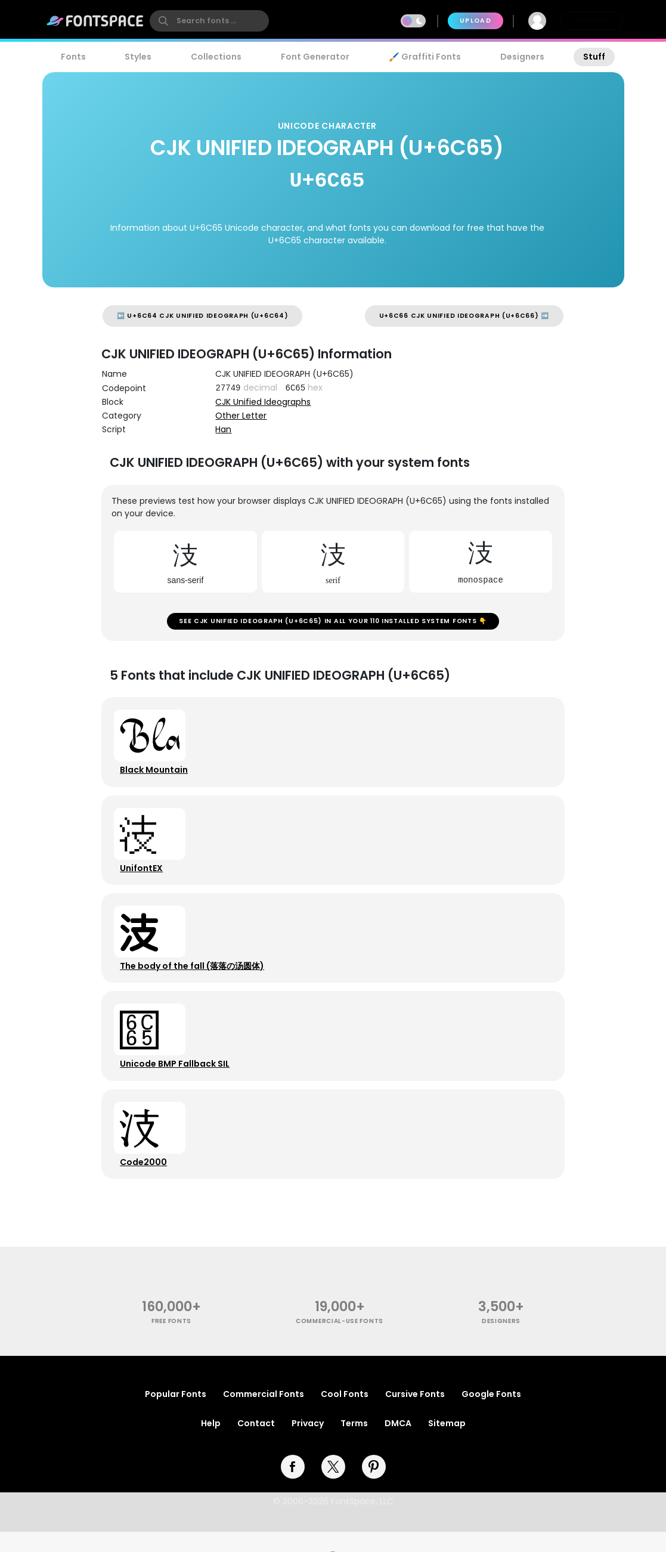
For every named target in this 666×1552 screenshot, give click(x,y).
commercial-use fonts (339, 1341)
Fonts (73, 57)
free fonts (171, 1341)
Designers (522, 57)
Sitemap (447, 1443)
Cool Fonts (344, 1414)
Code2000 (145, 1181)
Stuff (594, 57)
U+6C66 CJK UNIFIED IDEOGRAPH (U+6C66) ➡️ (464, 315)
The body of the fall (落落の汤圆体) (194, 978)
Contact (256, 1443)
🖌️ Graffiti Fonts (424, 57)
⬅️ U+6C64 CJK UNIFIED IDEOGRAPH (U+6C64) (202, 315)
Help (211, 1443)
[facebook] (293, 1487)
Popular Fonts (175, 1414)
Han (223, 429)
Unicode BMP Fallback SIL (176, 1079)
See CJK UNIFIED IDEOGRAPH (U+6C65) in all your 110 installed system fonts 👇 (333, 622)
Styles (138, 57)
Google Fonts (491, 1414)
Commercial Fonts (263, 1414)
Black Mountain (156, 775)
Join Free (591, 20)
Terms (354, 1443)
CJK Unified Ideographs (263, 402)
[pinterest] (374, 1487)
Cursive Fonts (415, 1414)
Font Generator (315, 57)
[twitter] (333, 1487)
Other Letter (241, 416)
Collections (216, 57)
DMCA (398, 1443)
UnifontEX (143, 876)
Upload (475, 20)
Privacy (308, 1443)
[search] (209, 21)
